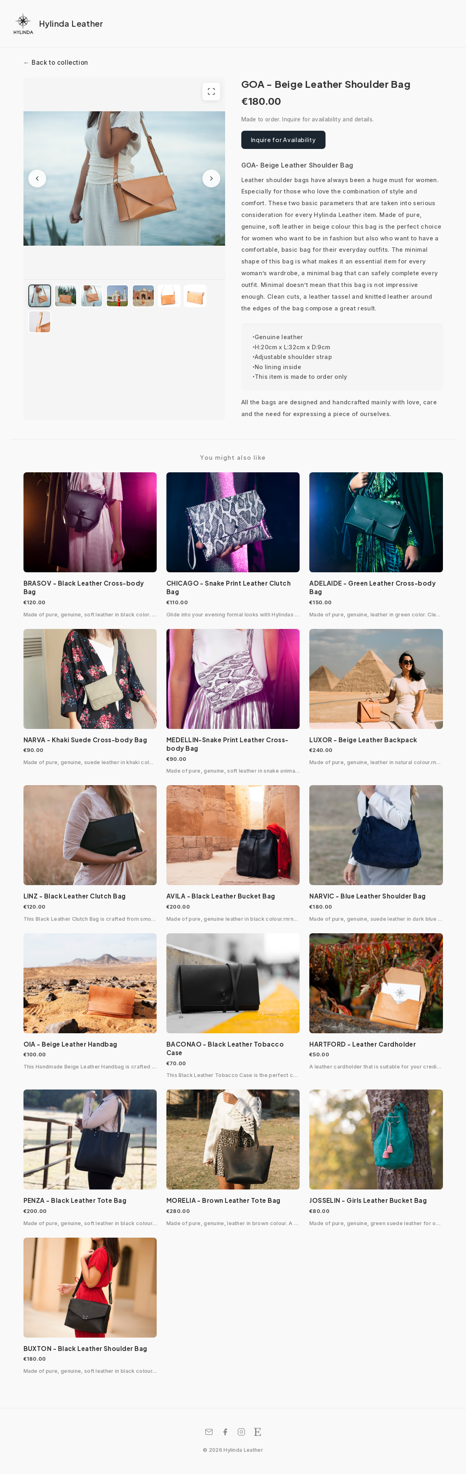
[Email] (209, 1432)
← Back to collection (55, 62)
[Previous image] (37, 178)
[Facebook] (225, 1432)
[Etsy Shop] (257, 1432)
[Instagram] (241, 1432)
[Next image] (211, 178)
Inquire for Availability (283, 139)
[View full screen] (211, 91)
